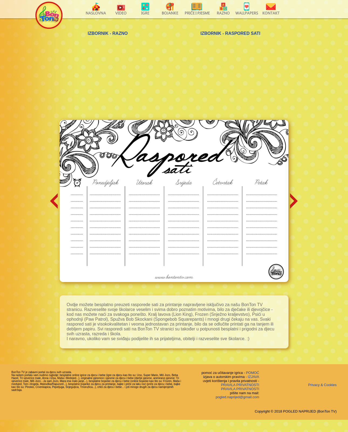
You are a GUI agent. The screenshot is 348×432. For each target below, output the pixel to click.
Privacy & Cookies (322, 385)
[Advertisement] (174, 79)
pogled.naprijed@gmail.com (237, 397)
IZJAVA (253, 377)
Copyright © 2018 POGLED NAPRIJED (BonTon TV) (295, 411)
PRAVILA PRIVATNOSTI (240, 385)
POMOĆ (252, 373)
